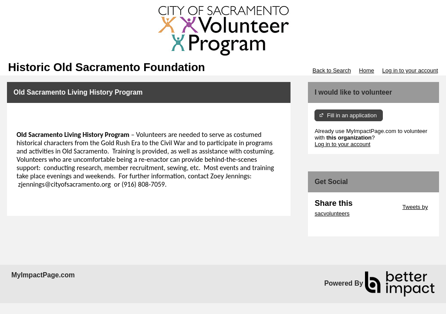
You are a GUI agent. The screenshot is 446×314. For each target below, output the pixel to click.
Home (366, 70)
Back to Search (331, 70)
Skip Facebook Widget (342, 226)
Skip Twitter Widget (376, 207)
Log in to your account (410, 70)
